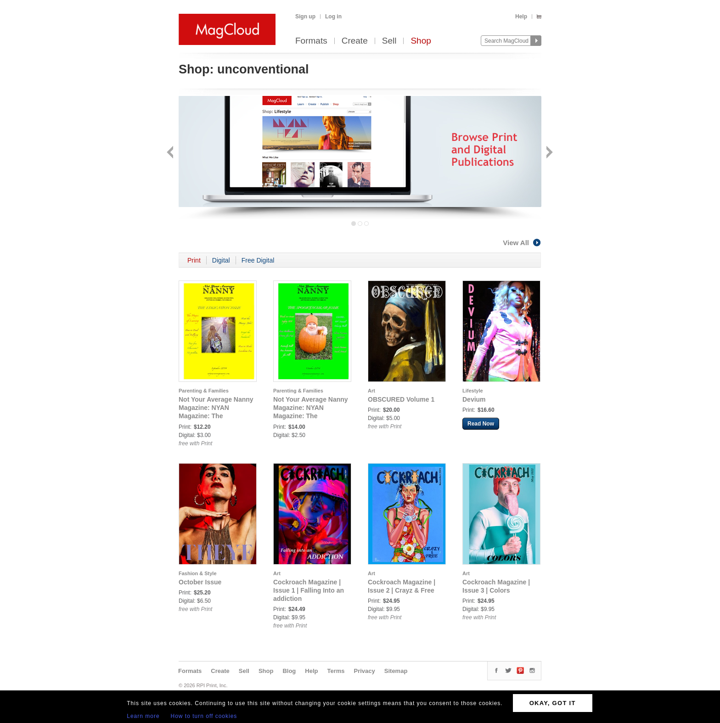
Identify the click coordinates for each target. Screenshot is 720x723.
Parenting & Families (204, 390)
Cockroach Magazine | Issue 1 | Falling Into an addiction (308, 590)
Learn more (143, 716)
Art (371, 390)
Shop (421, 41)
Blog (289, 670)
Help (521, 16)
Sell (389, 41)
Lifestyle (472, 390)
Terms (335, 670)
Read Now (480, 423)
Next (548, 153)
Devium (474, 399)
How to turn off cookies (204, 716)
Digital (221, 260)
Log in (333, 16)
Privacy (364, 670)
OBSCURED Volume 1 (401, 399)
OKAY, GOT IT (552, 703)
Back (171, 153)
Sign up (305, 16)
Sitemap (396, 670)
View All (522, 243)
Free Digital (258, 260)
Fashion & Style (198, 573)
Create (355, 41)
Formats (311, 41)
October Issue (200, 582)
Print (194, 260)
